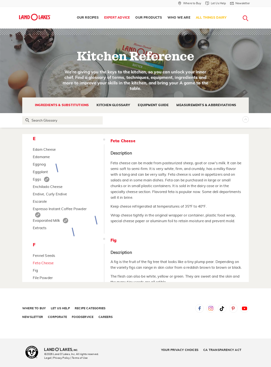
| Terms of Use (79, 358)
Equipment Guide (153, 105)
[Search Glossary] (62, 120)
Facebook (199, 308)
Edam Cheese (44, 149)
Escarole (40, 201)
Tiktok (222, 308)
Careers (105, 317)
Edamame (41, 157)
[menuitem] (87, 18)
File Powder (43, 278)
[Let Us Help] (215, 3)
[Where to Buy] (189, 3)
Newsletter (32, 317)
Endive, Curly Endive (50, 194)
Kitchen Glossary (113, 105)
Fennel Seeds (44, 255)
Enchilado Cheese (47, 187)
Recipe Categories (90, 308)
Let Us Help (60, 308)
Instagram (210, 308)
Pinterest (233, 308)
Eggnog (39, 164)
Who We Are (178, 17)
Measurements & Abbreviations (206, 105)
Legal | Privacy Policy (57, 358)
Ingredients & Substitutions (62, 105)
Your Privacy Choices (179, 350)
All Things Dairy (211, 17)
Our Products (148, 17)
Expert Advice (117, 17)
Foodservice (82, 317)
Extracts (40, 228)
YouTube (244, 308)
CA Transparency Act (222, 350)
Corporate (57, 317)
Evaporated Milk (46, 220)
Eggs (37, 179)
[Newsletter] (240, 3)
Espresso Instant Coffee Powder (60, 209)
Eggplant (40, 172)
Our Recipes (88, 17)
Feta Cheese (43, 263)
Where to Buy (34, 308)
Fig (35, 270)
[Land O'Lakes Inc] (62, 350)
